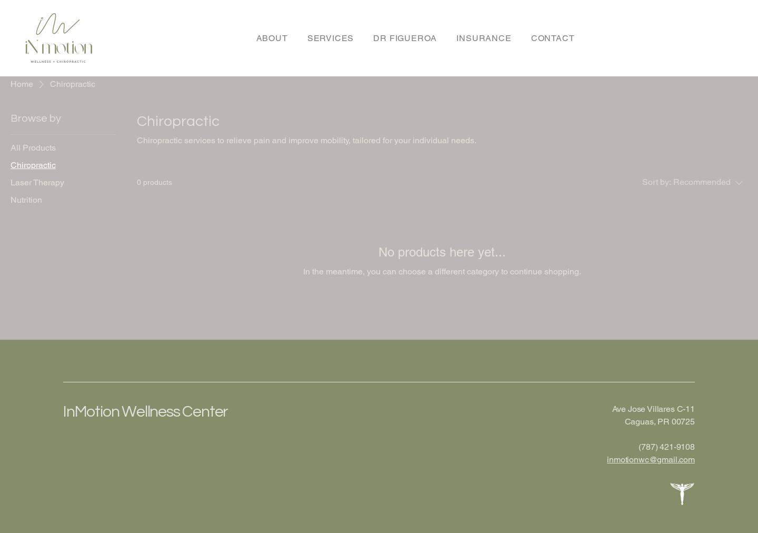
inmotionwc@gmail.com (651, 460)
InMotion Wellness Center (145, 411)
